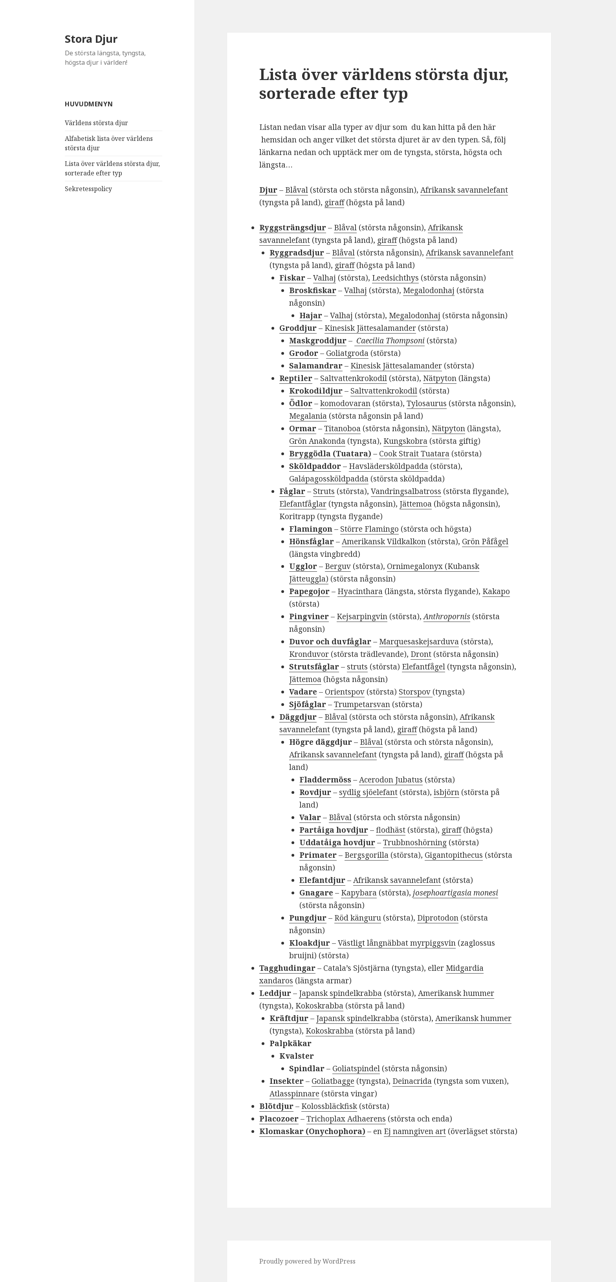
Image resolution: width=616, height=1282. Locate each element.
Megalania (308, 416)
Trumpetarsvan (362, 704)
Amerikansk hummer (456, 993)
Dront (421, 654)
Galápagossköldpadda (328, 479)
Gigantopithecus (454, 855)
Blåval (296, 190)
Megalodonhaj (429, 290)
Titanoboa (342, 428)
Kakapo (496, 591)
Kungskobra (405, 441)
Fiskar (292, 278)
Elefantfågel (423, 667)
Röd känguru (357, 918)
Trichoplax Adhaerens (346, 1119)
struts (357, 667)
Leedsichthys (395, 278)
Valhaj (324, 278)
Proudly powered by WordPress (307, 1261)
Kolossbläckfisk (329, 1106)
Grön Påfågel (485, 541)
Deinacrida (412, 1081)
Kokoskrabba (319, 1006)
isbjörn (446, 792)
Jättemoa (416, 504)
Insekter (287, 1081)
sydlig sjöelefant (368, 792)
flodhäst (390, 830)
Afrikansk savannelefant (464, 190)
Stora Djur (91, 38)
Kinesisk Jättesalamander (370, 328)
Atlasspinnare (294, 1094)
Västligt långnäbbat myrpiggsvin (397, 943)
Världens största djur (96, 123)
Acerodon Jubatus (391, 780)
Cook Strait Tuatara (414, 454)
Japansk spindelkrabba (340, 993)
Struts (324, 491)
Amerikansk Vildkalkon (384, 541)
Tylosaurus (427, 403)
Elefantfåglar (302, 504)
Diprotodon (437, 918)
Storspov (416, 692)
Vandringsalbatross (406, 491)
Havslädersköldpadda (388, 466)
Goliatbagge (333, 1081)
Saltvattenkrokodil (353, 378)
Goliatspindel (356, 1068)
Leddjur (275, 993)
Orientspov (345, 692)
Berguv (338, 566)
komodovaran (345, 403)
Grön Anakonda (317, 441)
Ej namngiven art (415, 1131)
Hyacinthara (360, 591)
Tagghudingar (287, 968)
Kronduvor (310, 654)
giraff (334, 202)
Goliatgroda (347, 353)
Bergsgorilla (367, 855)
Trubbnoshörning (415, 842)
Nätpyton (439, 378)
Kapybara (359, 893)
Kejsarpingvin (362, 616)
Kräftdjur (289, 1018)
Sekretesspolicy (88, 188)
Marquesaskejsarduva (419, 641)
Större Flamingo (369, 529)
